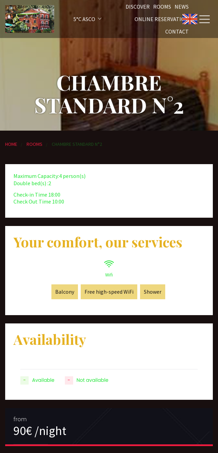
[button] (78, 19)
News (182, 6)
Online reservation (162, 19)
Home (11, 144)
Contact (177, 31)
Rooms (162, 6)
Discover (138, 6)
